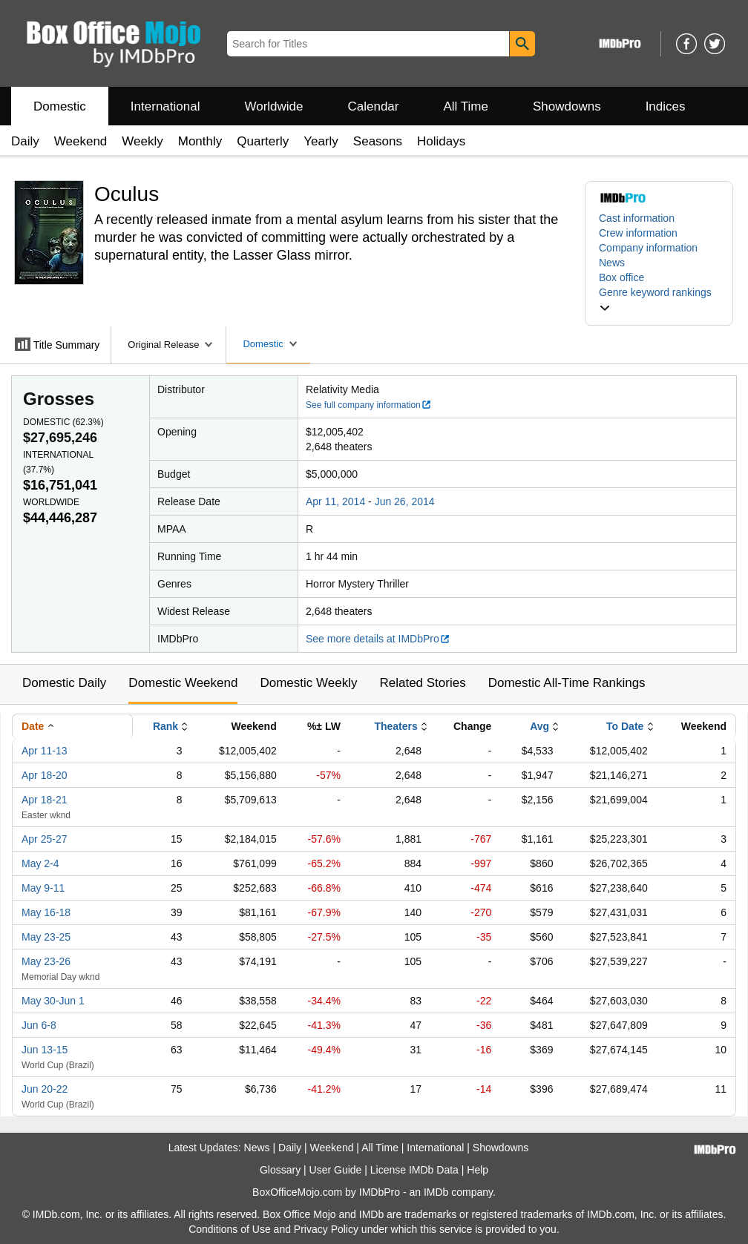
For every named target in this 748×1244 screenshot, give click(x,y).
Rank (165, 726)
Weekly (142, 141)
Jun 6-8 (39, 1025)
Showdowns (567, 106)
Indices (666, 106)
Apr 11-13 (44, 751)
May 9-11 (43, 888)
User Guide (335, 1170)
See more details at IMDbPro (378, 639)
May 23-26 (46, 961)
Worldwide (273, 106)
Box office (621, 277)
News (612, 263)
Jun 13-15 (45, 1050)
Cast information (637, 218)
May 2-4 (40, 863)
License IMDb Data (414, 1170)
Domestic (59, 106)
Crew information (638, 233)
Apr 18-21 (44, 800)
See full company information (369, 405)
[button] (659, 300)
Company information (648, 248)
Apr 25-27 (44, 839)
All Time (466, 106)
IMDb (436, 1192)
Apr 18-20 (44, 775)
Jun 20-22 (45, 1089)
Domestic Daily (64, 683)
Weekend (81, 141)
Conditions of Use (229, 1229)
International (165, 106)
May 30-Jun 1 (53, 1001)
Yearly (321, 141)
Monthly (200, 141)
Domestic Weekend (182, 683)
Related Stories (422, 683)
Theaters (395, 726)
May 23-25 (46, 937)
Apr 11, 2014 (335, 501)
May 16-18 (46, 912)
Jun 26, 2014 (405, 501)
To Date (624, 726)
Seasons (377, 141)
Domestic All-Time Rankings (567, 683)
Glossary (280, 1170)
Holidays (441, 141)
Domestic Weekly (308, 683)
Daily (25, 141)
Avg (539, 726)
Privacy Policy (326, 1229)
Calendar (373, 106)
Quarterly (263, 141)
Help (477, 1170)
